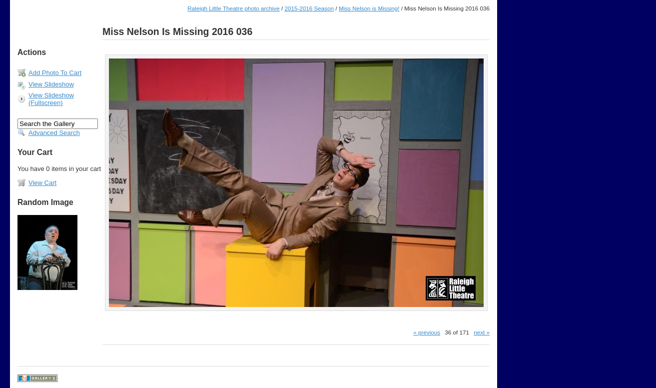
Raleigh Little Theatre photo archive (233, 8)
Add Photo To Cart (54, 72)
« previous (426, 332)
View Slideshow (51, 84)
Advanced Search (54, 132)
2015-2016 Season (309, 8)
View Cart (42, 182)
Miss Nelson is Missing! (369, 8)
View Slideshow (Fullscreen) (51, 99)
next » (482, 332)
